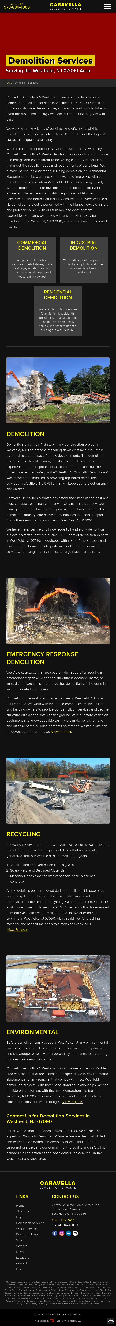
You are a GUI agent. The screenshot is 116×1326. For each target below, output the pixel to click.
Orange (57, 1298)
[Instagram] (62, 1235)
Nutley (37, 1298)
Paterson (99, 1298)
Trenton (26, 1304)
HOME (8, 82)
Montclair (77, 1296)
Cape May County (32, 1285)
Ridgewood (67, 1301)
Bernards (18, 1293)
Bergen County (85, 1282)
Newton (29, 1298)
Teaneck (100, 1301)
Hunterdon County (14, 1287)
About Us (22, 1211)
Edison (66, 1293)
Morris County (81, 1287)
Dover (59, 1293)
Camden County (15, 1285)
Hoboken (45, 1296)
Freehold (106, 1293)
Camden (36, 1293)
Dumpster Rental (27, 1234)
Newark (21, 1298)
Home (20, 1205)
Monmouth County (65, 1287)
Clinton (52, 1293)
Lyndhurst (67, 1296)
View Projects (61, 731)
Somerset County (34, 1290)
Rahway (39, 1301)
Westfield (73, 1304)
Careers (21, 1246)
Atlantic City (105, 1290)
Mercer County (30, 1287)
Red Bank (56, 1301)
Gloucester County (83, 1285)
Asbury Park (93, 1290)
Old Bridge (47, 1298)
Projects (21, 1217)
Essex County (67, 1285)
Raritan (47, 1301)
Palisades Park (69, 1298)
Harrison (36, 1296)
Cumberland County (50, 1285)
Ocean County (95, 1287)
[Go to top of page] (110, 1321)
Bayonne (9, 1293)
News (20, 1251)
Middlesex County (47, 1287)
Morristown (87, 1296)
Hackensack (10, 1296)
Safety (20, 1240)
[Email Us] (75, 1235)
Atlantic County (69, 1282)
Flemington (95, 1293)
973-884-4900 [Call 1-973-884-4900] (17, 7)
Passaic (89, 1298)
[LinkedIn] (69, 1235)
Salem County (18, 1290)
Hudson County (101, 1285)
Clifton (45, 1293)
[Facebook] (55, 1235)
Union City (42, 1304)
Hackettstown (24, 1296)
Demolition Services (30, 1223)
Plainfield (30, 1301)
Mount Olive (100, 1296)
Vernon (51, 1304)
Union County (64, 1290)
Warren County (79, 1290)
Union (33, 1304)
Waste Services (27, 1228)
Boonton (27, 1293)
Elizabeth (75, 1293)
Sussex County (50, 1290)
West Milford (62, 1304)
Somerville (90, 1301)
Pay (18, 1269)
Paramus (81, 1298)
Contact (21, 1263)
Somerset (78, 1301)
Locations (23, 1257)
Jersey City (56, 1296)
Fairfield (85, 1293)
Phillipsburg (19, 1301)
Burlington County (101, 1282)
